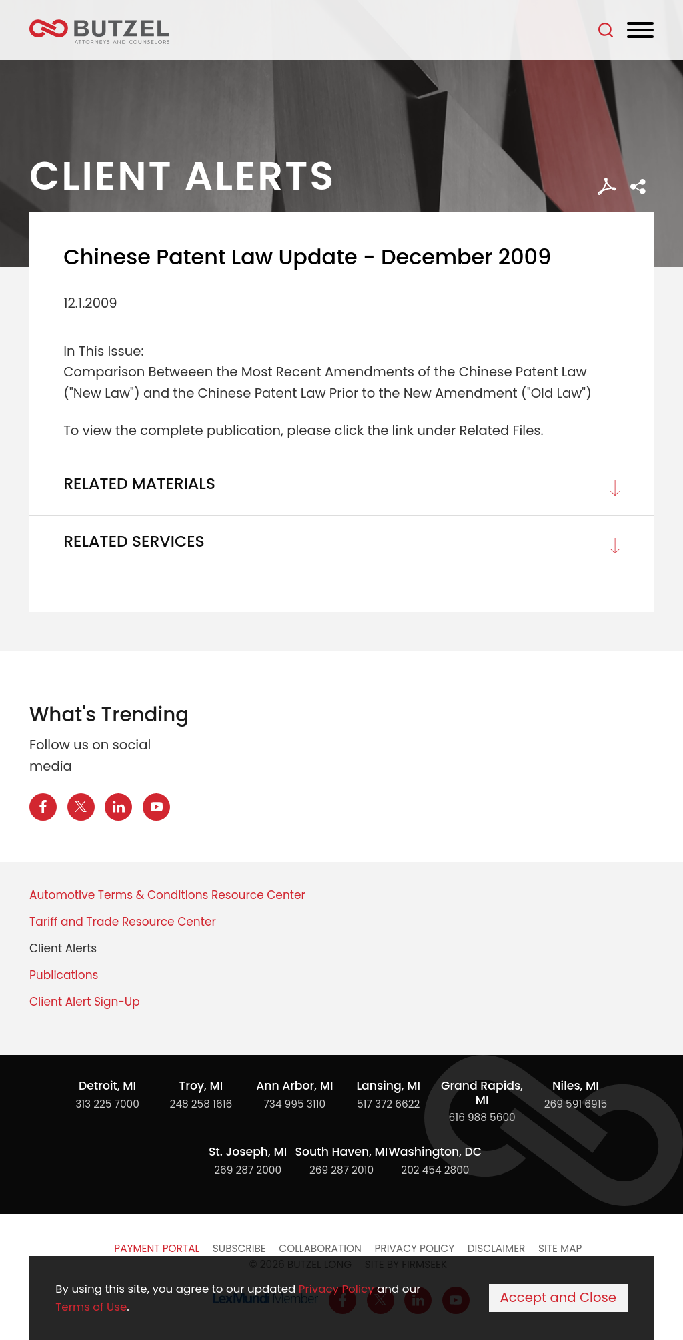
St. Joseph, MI (248, 1152)
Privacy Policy (414, 1248)
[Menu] (640, 31)
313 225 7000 (107, 1104)
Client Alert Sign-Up (84, 1002)
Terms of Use (91, 1307)
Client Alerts (63, 948)
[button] (638, 186)
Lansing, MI (388, 1086)
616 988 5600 (482, 1117)
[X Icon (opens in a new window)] (81, 807)
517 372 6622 (388, 1104)
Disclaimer (497, 1248)
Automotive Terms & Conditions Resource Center (167, 895)
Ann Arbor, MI (294, 1086)
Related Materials (139, 484)
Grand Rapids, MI (482, 1093)
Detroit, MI (107, 1086)
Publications (63, 975)
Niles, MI (575, 1086)
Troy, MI (201, 1086)
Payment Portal (156, 1248)
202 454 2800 (435, 1170)
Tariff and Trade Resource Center (122, 922)
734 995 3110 (294, 1104)
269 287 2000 (247, 1170)
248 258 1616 (201, 1104)
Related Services (134, 541)
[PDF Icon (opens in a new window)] (606, 186)
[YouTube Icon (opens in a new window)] (156, 807)
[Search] (605, 30)
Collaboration (320, 1248)
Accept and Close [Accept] (558, 1298)
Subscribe (239, 1248)
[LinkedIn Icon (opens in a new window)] (118, 807)
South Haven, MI (341, 1152)
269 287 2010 (341, 1170)
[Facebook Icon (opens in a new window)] (43, 807)
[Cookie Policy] (341, 1298)
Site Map (560, 1248)
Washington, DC (435, 1152)
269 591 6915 (576, 1104)
